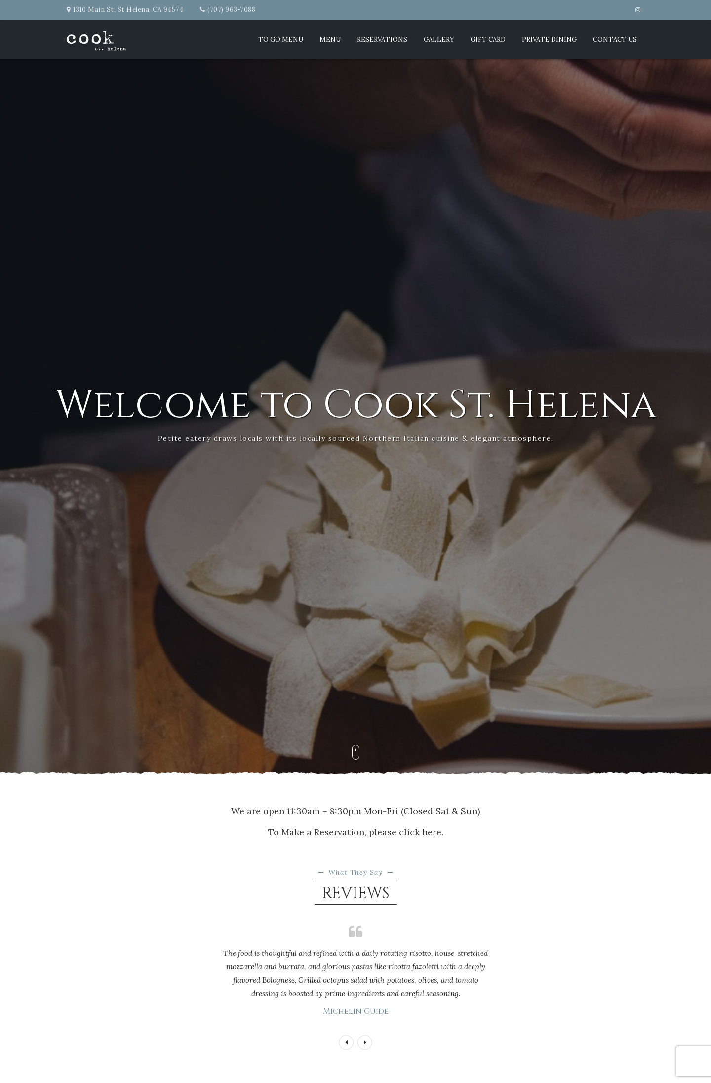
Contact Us (615, 39)
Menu (330, 39)
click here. (421, 832)
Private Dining (549, 39)
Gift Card (488, 39)
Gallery (439, 39)
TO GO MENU (280, 39)
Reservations (382, 39)
